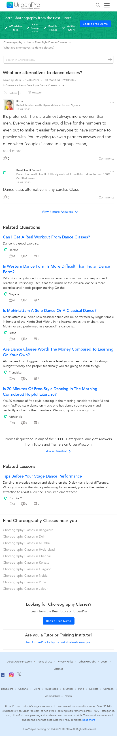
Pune (81, 689)
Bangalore (7, 689)
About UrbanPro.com (19, 661)
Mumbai (68, 689)
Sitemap (58, 669)
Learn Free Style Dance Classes (38, 85)
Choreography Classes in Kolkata (26, 562)
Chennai (23, 689)
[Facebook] (2, 677)
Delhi (37, 689)
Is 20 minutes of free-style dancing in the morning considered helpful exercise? (50, 391)
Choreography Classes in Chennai (27, 556)
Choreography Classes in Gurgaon (27, 569)
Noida (68, 696)
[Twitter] (19, 675)
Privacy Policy (65, 661)
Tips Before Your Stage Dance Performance (42, 476)
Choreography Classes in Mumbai (26, 543)
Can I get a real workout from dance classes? (46, 237)
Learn (104, 661)
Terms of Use (44, 661)
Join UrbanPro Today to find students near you (58, 642)
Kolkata (93, 689)
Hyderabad (51, 689)
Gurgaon (108, 689)
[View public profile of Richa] (8, 105)
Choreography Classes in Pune (24, 582)
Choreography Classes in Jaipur (25, 589)
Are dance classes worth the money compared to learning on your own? (58, 352)
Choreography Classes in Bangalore (28, 530)
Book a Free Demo (95, 24)
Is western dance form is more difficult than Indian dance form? (56, 269)
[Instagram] (11, 676)
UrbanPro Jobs (87, 661)
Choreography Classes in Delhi (24, 536)
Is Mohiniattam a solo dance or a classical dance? (49, 311)
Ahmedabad (52, 696)
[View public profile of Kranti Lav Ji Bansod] (4, 171)
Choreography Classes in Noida (25, 576)
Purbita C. (16, 498)
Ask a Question (58, 451)
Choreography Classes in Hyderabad (29, 549)
